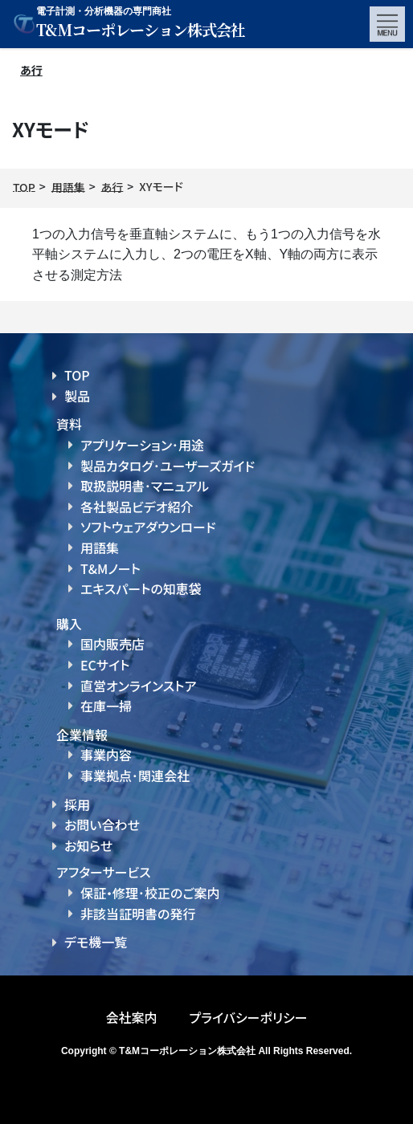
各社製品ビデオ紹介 (136, 506)
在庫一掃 (106, 705)
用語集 (99, 547)
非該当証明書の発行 (137, 913)
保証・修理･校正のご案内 (150, 892)
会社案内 (131, 1017)
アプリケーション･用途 (142, 444)
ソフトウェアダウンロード (148, 526)
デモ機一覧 (95, 941)
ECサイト (104, 664)
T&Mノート (110, 568)
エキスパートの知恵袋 (141, 588)
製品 (77, 395)
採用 (77, 804)
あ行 (31, 70)
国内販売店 (112, 644)
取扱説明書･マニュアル (144, 485)
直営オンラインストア (138, 685)
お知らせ (88, 845)
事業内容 (106, 754)
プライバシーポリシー (248, 1017)
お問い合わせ (102, 824)
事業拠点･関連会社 (135, 775)
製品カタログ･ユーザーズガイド (167, 465)
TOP (77, 375)
